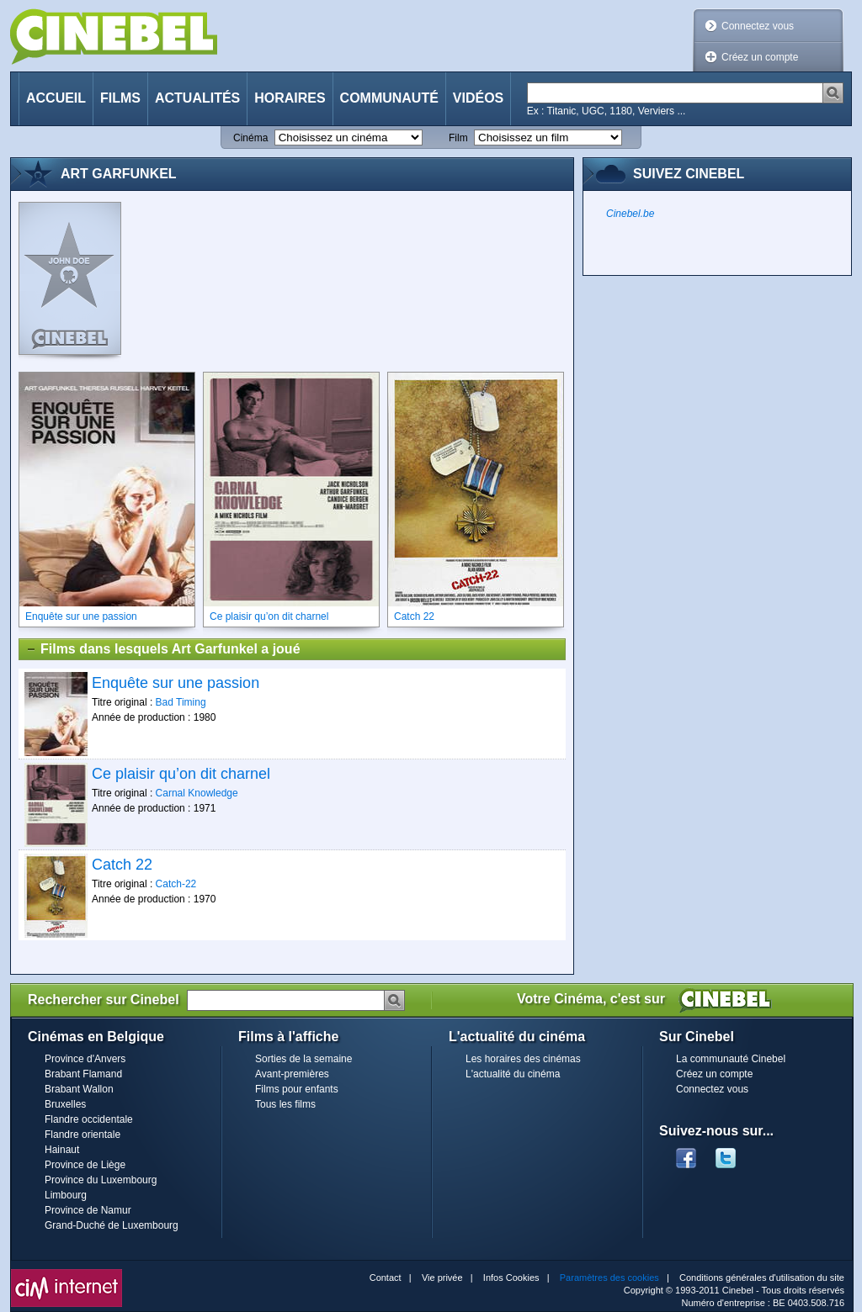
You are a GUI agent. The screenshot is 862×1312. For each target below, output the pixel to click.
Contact (386, 1277)
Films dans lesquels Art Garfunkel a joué (163, 649)
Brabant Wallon (79, 1089)
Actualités (197, 98)
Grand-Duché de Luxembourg (111, 1225)
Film (458, 138)
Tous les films (285, 1104)
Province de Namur (88, 1210)
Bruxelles (65, 1104)
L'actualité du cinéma (513, 1074)
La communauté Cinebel (730, 1059)
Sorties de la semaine (303, 1059)
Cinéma (250, 138)
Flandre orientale (82, 1134)
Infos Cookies (511, 1277)
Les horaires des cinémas (523, 1059)
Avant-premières (292, 1074)
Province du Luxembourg (101, 1180)
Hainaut (62, 1150)
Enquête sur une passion (175, 683)
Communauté (389, 98)
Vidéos (478, 98)
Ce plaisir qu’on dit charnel (181, 773)
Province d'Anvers (85, 1059)
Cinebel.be (630, 214)
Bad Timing (181, 702)
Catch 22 (122, 864)
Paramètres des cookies (609, 1277)
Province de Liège (85, 1165)
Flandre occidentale (89, 1119)
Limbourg (66, 1195)
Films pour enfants (296, 1089)
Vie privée (442, 1277)
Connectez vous (757, 26)
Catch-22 (176, 884)
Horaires (289, 98)
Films (120, 98)
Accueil (56, 98)
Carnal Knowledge (197, 793)
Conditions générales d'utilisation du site (761, 1277)
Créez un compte (759, 57)
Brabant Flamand (83, 1074)
